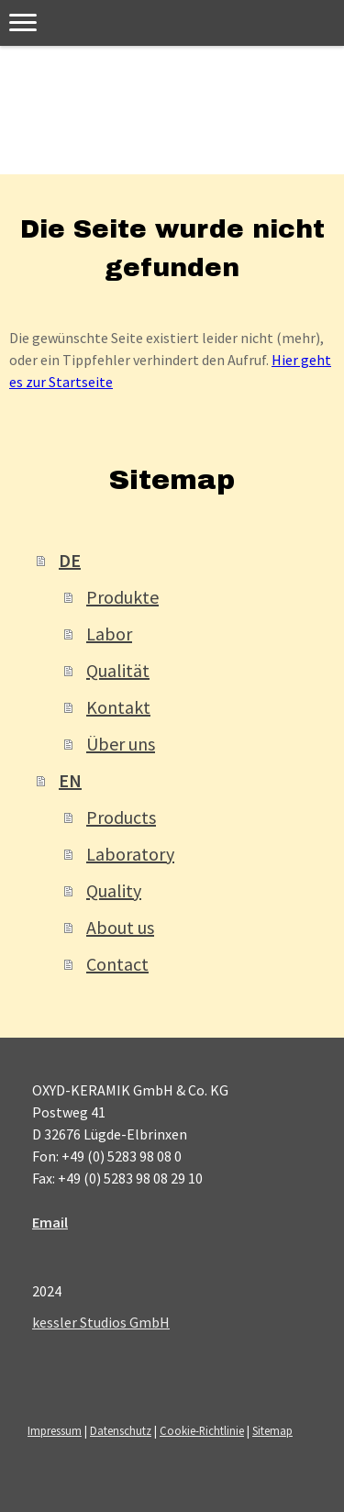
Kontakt (118, 706)
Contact (117, 963)
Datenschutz (120, 1430)
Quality (113, 890)
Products (121, 817)
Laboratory (130, 853)
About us (120, 927)
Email (50, 1222)
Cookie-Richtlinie (202, 1430)
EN (70, 780)
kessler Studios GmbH (101, 1322)
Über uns (120, 743)
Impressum (55, 1430)
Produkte (122, 596)
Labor (109, 633)
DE (70, 560)
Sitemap (272, 1430)
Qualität (118, 670)
